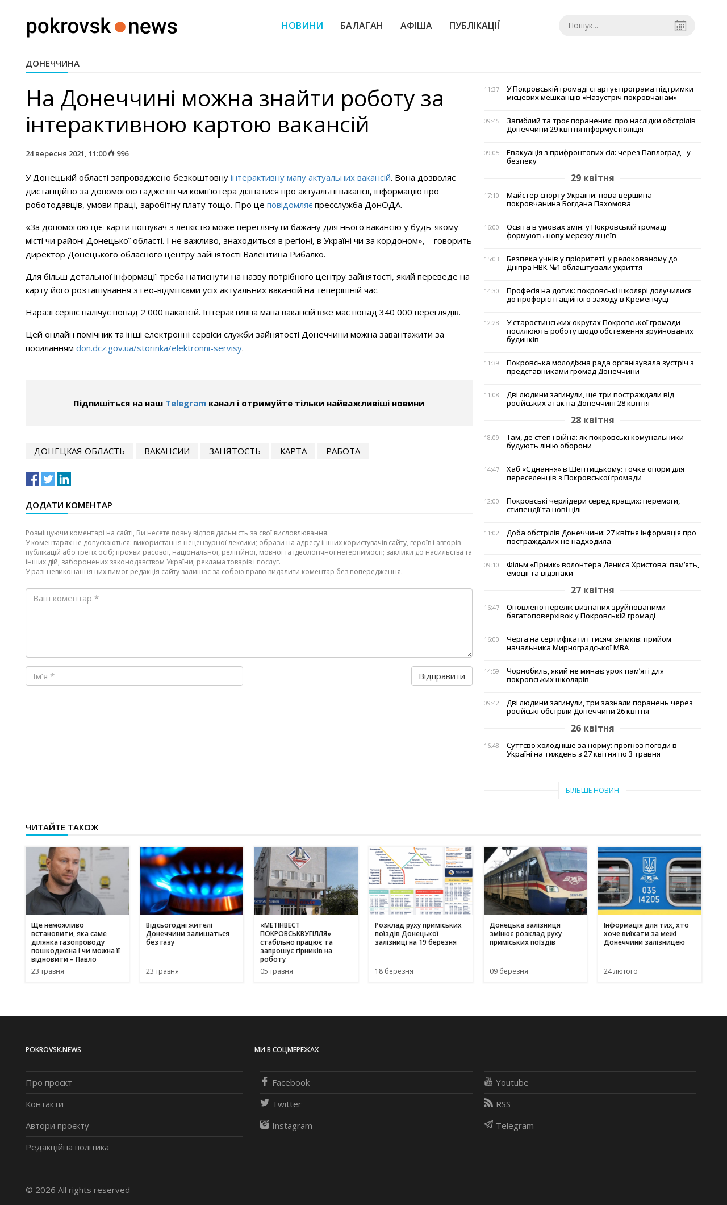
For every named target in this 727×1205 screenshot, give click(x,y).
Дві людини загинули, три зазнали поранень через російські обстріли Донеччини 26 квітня (600, 707)
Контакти (45, 1104)
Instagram (286, 1125)
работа (343, 450)
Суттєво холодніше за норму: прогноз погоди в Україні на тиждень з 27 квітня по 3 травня (592, 749)
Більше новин (592, 790)
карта (293, 450)
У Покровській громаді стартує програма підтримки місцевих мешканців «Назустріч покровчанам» (600, 93)
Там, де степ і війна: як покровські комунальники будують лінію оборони (595, 441)
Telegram (185, 403)
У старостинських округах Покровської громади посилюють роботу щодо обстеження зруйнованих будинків (600, 331)
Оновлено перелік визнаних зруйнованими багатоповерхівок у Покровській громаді (586, 611)
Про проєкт (49, 1082)
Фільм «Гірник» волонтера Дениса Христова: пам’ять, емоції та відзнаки (603, 568)
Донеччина (53, 63)
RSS (497, 1104)
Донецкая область (79, 450)
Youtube (506, 1082)
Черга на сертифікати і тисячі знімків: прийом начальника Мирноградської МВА (589, 643)
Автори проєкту (57, 1125)
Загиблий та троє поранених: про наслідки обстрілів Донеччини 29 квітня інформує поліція (601, 125)
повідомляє (289, 204)
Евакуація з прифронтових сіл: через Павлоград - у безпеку (599, 156)
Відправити (442, 676)
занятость (235, 450)
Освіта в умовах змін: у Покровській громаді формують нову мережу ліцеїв (586, 231)
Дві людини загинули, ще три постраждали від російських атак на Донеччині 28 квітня (590, 399)
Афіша (416, 25)
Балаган (361, 25)
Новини (302, 25)
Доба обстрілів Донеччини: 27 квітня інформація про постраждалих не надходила (601, 537)
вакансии (167, 450)
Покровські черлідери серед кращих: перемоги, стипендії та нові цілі (593, 505)
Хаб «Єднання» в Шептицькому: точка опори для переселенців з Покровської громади (595, 473)
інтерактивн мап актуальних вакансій (311, 177)
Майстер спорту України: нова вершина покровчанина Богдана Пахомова (579, 199)
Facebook (285, 1082)
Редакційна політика (67, 1147)
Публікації (474, 25)
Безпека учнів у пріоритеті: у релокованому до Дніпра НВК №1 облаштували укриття (592, 263)
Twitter (281, 1104)
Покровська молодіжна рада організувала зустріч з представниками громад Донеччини (600, 367)
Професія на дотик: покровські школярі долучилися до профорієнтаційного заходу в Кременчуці (599, 295)
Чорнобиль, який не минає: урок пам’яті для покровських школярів (585, 675)
